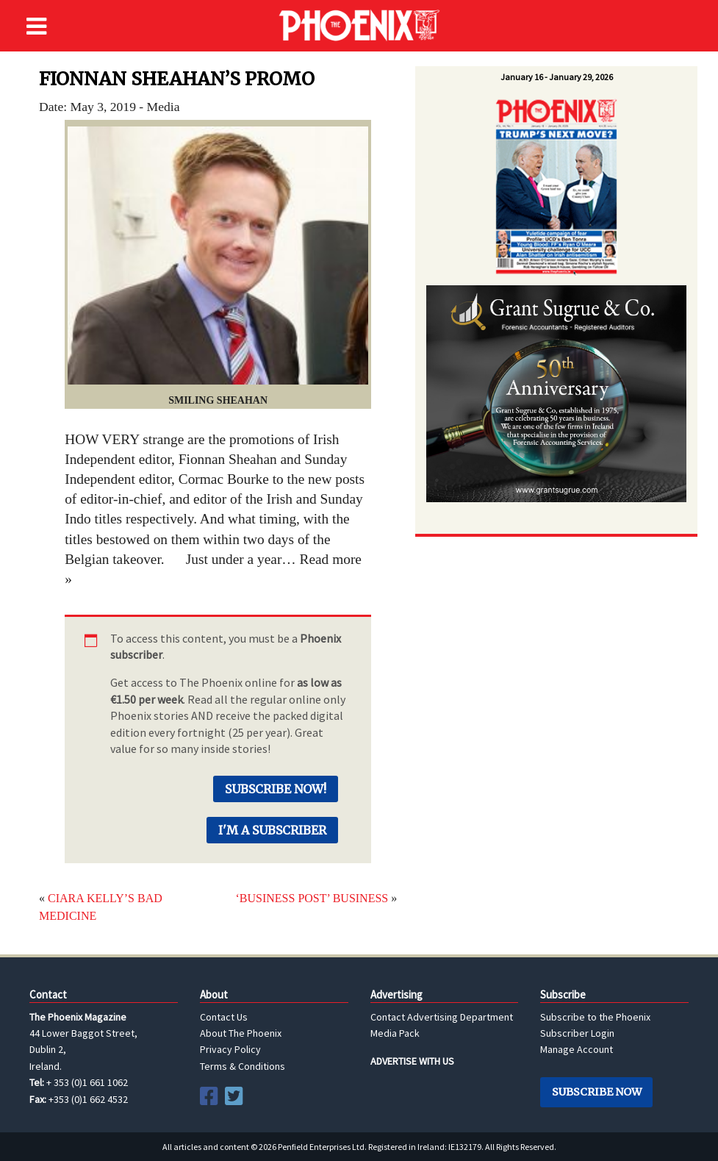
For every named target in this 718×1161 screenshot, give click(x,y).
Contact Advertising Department (441, 1017)
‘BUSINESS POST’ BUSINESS (311, 898)
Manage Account (576, 1049)
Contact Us (224, 1017)
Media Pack (395, 1033)
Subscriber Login (577, 1033)
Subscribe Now (597, 1092)
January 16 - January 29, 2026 (556, 76)
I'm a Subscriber (272, 830)
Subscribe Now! (275, 789)
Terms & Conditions (242, 1066)
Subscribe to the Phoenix (595, 1017)
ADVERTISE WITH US (412, 1061)
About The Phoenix (240, 1033)
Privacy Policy (230, 1049)
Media (163, 106)
